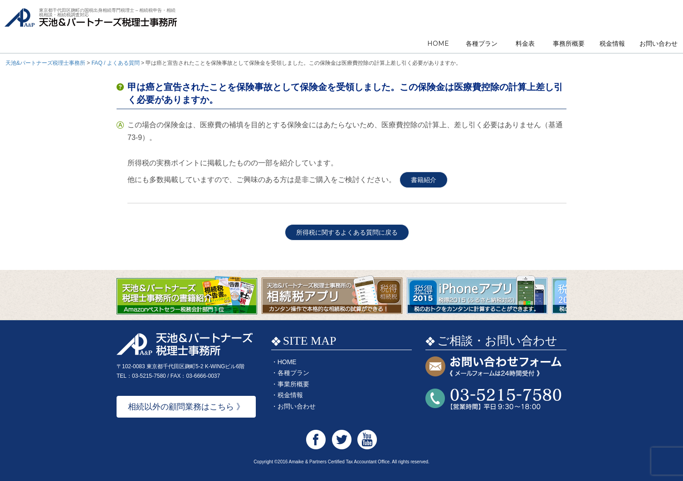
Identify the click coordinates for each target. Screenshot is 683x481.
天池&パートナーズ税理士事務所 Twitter (341, 439)
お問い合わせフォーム (493, 367)
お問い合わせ (658, 43)
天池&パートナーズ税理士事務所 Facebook (316, 439)
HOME (438, 43)
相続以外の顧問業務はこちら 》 (186, 406)
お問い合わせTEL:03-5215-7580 (493, 399)
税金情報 (612, 43)
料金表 (525, 43)
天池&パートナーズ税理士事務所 (91, 27)
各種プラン (482, 43)
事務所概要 (569, 43)
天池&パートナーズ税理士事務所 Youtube (367, 439)
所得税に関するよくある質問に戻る (347, 232)
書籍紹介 (423, 179)
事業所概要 (293, 384)
